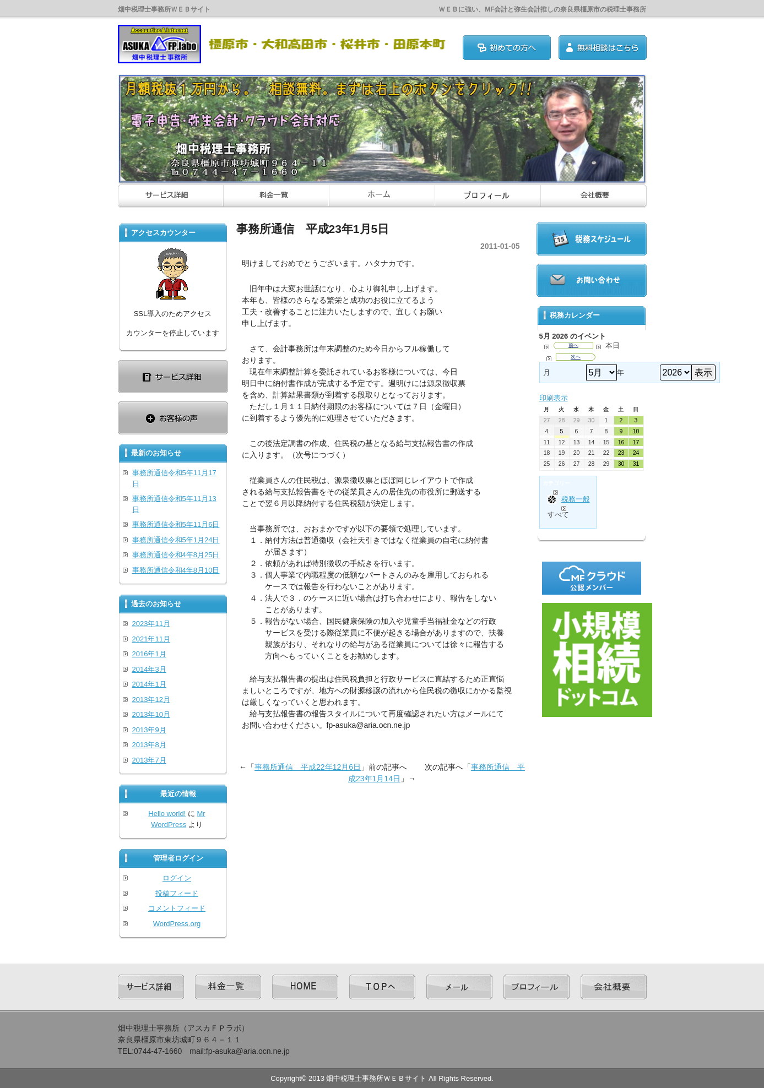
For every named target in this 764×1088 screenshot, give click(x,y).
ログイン (176, 878)
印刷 (553, 397)
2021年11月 (151, 639)
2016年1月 (149, 654)
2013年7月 (149, 760)
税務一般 (569, 499)
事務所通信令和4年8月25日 (176, 555)
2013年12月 (151, 699)
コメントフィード (176, 908)
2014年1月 (149, 684)
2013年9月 (149, 730)
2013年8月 (149, 745)
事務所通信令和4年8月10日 (176, 570)
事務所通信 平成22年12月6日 (307, 767)
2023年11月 (151, 623)
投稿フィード (176, 893)
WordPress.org (177, 924)
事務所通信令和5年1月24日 (176, 540)
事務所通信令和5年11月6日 (176, 524)
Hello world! (167, 813)
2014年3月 (149, 669)
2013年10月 (151, 714)
